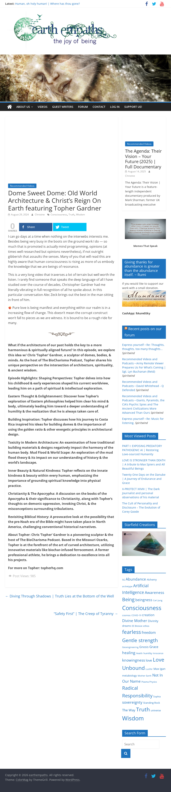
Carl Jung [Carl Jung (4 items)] (157, 600)
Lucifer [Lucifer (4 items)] (149, 669)
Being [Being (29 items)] (128, 599)
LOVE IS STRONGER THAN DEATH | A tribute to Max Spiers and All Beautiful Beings (143, 464)
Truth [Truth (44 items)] (143, 709)
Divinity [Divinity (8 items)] (153, 621)
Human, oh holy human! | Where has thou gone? (47, 4)
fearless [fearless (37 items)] (131, 631)
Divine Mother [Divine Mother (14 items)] (134, 620)
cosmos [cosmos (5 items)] (126, 615)
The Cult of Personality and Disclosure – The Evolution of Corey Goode (141, 507)
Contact (99, 107)
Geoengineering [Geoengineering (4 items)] (130, 647)
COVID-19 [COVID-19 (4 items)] (136, 615)
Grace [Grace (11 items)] (153, 646)
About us (23, 107)
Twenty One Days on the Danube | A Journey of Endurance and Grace (143, 479)
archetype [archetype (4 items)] (127, 586)
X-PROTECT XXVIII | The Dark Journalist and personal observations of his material (141, 493)
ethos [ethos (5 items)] (146, 626)
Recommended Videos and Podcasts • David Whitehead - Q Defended (143, 386)
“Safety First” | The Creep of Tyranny (86, 613)
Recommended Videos (22, 185)
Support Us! (133, 107)
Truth (71, 214)
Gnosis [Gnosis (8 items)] (144, 647)
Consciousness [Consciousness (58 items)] (141, 608)
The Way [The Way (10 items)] (128, 710)
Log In (115, 107)
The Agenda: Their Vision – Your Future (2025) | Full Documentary (143, 158)
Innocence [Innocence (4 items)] (158, 653)
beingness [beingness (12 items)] (143, 599)
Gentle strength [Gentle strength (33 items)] (140, 640)
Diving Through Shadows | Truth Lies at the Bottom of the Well (59, 596)
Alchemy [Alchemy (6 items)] (152, 579)
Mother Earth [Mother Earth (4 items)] (144, 675)
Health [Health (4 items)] (139, 653)
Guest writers (62, 107)
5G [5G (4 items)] (123, 579)
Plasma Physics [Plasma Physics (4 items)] (149, 681)
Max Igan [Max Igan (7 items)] (159, 669)
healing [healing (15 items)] (128, 652)
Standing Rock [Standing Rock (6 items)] (151, 702)
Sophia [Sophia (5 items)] (157, 696)
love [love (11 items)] (149, 660)
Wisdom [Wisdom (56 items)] (133, 718)
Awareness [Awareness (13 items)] (154, 592)
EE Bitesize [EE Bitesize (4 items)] (137, 626)
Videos (42, 107)
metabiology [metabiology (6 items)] (129, 675)
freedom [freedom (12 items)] (149, 632)
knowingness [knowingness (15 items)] (133, 660)
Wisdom (80, 214)
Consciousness (59, 214)
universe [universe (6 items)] (156, 710)
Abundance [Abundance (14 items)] (136, 579)
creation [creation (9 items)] (148, 615)
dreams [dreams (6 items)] (126, 626)
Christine (40, 214)
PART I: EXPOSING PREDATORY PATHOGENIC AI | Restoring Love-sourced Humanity (142, 450)
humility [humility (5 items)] (147, 653)
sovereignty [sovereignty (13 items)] (132, 702)
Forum (83, 107)
